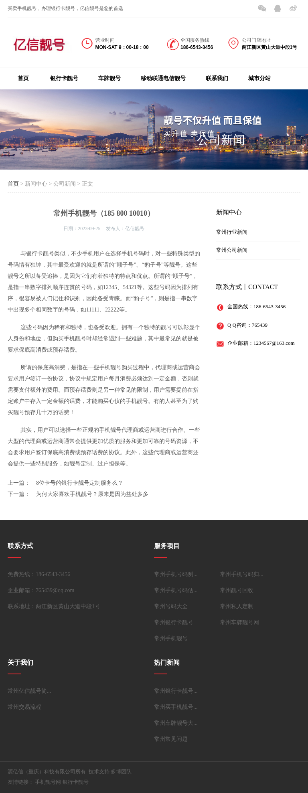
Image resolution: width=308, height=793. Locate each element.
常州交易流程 (24, 707)
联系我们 (217, 78)
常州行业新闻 (231, 232)
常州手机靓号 (171, 638)
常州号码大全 (171, 606)
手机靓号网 (48, 782)
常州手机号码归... (241, 574)
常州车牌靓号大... (176, 723)
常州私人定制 (236, 606)
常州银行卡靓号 (173, 622)
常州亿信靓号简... (29, 691)
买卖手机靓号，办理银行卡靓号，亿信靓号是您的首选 (65, 8)
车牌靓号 (109, 78)
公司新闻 (221, 139)
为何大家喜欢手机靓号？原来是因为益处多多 (92, 494)
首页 (23, 78)
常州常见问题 (171, 739)
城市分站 (259, 78)
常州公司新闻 (231, 250)
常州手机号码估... (176, 590)
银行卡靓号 (64, 78)
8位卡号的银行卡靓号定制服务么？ (79, 483)
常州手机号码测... (176, 574)
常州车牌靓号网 (239, 622)
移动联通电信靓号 (163, 78)
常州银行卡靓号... (176, 691)
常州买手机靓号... (176, 707)
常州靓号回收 (236, 590)
